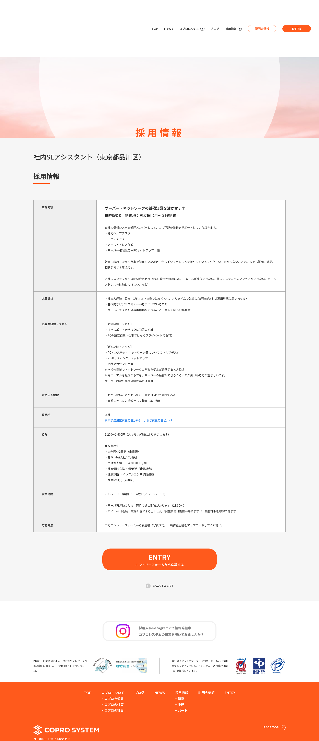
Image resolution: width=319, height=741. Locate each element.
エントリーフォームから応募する (159, 529)
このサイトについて (271, 729)
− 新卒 (179, 668)
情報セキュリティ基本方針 (233, 729)
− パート (181, 680)
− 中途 (179, 674)
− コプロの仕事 (113, 674)
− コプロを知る (113, 668)
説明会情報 (262, 8)
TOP (155, 8)
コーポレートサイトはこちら (51, 709)
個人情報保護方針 (198, 729)
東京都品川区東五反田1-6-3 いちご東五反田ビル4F (138, 390)
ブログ (215, 8)
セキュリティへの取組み (164, 729)
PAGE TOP (274, 697)
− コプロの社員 (113, 680)
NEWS (168, 8)
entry (296, 8)
